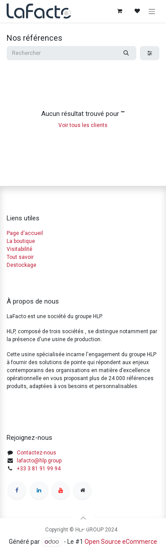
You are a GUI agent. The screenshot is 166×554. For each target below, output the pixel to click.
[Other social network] (82, 490)
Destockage (21, 265)
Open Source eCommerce (121, 541)
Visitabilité (19, 249)
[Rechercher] (126, 53)
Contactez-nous (36, 453)
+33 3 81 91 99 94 (39, 469)
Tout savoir (20, 257)
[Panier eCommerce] (119, 11)
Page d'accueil (25, 233)
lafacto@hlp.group (39, 461)
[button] (83, 518)
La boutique (21, 241)
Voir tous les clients (83, 125)
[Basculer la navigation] (151, 11)
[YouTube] (60, 490)
